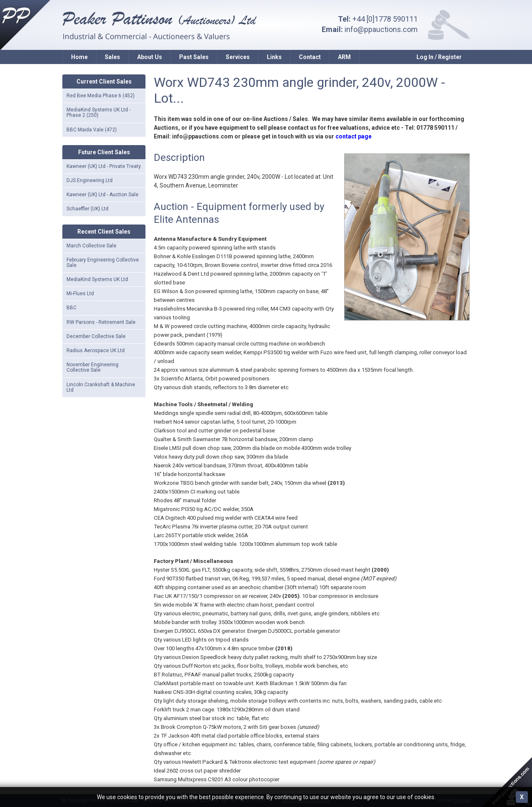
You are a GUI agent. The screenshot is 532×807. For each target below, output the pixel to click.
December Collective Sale (96, 336)
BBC (71, 308)
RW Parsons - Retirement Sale (100, 322)
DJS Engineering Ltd (89, 180)
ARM (344, 57)
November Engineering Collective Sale (92, 367)
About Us (149, 57)
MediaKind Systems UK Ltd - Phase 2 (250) (98, 112)
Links (274, 57)
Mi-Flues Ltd (80, 293)
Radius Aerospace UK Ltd (95, 350)
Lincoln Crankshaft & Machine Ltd (100, 387)
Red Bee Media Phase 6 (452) (100, 96)
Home (79, 57)
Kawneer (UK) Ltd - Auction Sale (102, 194)
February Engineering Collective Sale (102, 262)
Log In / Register (439, 57)
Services (238, 57)
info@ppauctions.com (381, 29)
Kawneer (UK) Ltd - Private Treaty (103, 166)
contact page (353, 136)
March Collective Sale (91, 246)
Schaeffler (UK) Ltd (87, 209)
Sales (112, 57)
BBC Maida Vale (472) (91, 130)
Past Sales (194, 57)
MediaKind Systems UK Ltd (97, 279)
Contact (310, 57)
